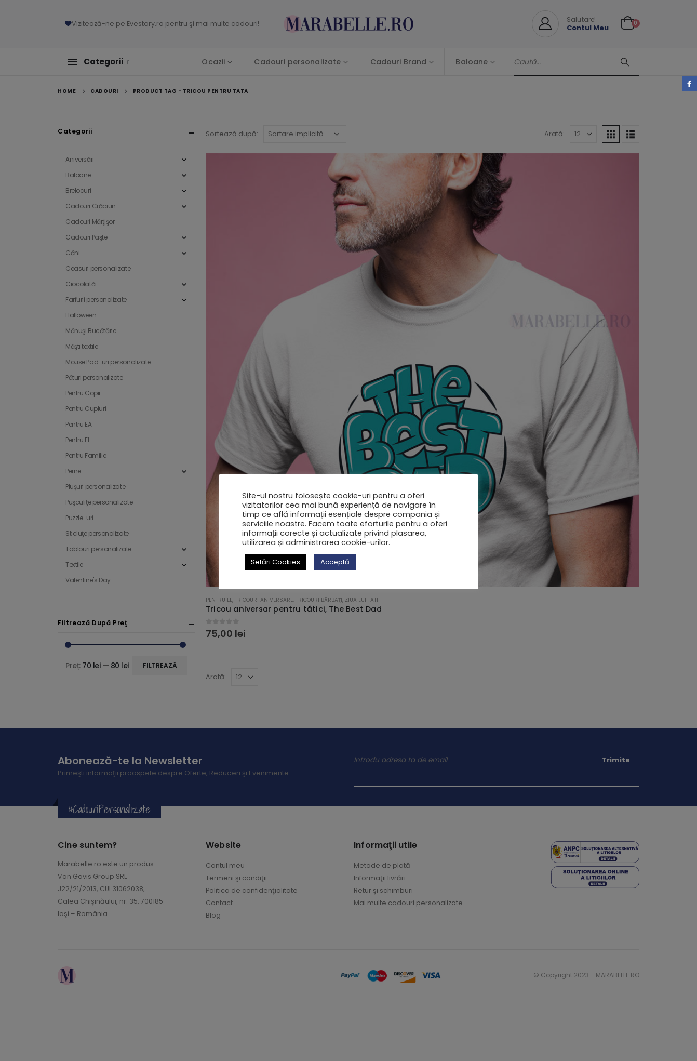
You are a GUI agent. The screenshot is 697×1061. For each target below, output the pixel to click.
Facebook (689, 83)
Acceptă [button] (335, 562)
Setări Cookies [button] (275, 562)
